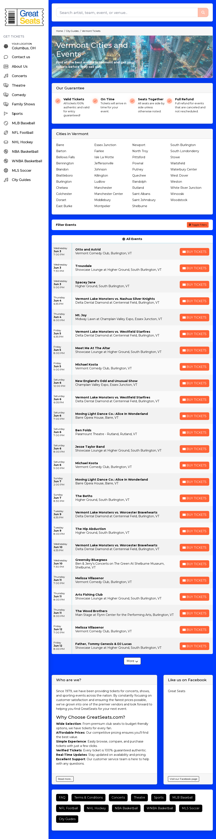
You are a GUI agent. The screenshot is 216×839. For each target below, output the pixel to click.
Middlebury (102, 200)
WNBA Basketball (160, 808)
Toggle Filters (198, 224)
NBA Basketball (126, 808)
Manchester (103, 188)
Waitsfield (177, 163)
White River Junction (185, 188)
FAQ (62, 797)
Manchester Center (108, 194)
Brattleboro (64, 175)
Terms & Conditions (88, 797)
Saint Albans (141, 194)
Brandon (62, 169)
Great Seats (176, 691)
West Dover (179, 175)
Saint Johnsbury (144, 200)
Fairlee (99, 151)
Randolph (139, 182)
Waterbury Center (183, 169)
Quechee (139, 175)
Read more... (65, 778)
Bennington (65, 163)
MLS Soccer (191, 808)
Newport (138, 145)
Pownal (137, 163)
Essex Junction (105, 145)
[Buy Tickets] (194, 252)
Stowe (175, 157)
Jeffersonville (103, 163)
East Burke (64, 206)
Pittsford (138, 157)
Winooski (177, 194)
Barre (60, 145)
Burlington (64, 182)
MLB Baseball (182, 797)
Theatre (139, 797)
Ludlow (99, 182)
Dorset (61, 200)
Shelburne (139, 206)
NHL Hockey (96, 808)
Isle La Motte (104, 157)
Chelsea (62, 188)
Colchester (64, 194)
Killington (101, 175)
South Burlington (183, 145)
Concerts (118, 797)
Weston (176, 182)
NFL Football (68, 808)
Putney (137, 169)
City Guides (67, 819)
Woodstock (178, 200)
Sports (158, 797)
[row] (132, 251)
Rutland (138, 188)
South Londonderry (184, 151)
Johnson (100, 169)
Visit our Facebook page (183, 778)
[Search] (127, 12)
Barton (61, 151)
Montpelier (102, 206)
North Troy (140, 151)
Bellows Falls (65, 157)
